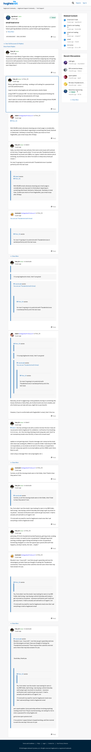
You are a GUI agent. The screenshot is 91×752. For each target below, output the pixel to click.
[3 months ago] (72, 64)
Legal (44, 743)
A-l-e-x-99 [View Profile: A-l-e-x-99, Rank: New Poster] (77, 47)
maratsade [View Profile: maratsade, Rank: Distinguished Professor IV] (18, 213)
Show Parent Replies (9, 46)
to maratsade (27, 261)
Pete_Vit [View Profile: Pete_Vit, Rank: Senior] (12, 51)
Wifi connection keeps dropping (75, 68)
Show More (10, 32)
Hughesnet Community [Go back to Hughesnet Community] (10, 8)
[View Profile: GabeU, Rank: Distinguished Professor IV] (12, 117)
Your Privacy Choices (62, 743)
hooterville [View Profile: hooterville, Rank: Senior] (78, 29)
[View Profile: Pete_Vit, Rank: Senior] (7, 52)
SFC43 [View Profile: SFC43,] (79, 94)
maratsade (18, 284)
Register (78, 3)
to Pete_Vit (25, 79)
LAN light (72, 61)
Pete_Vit (14, 121)
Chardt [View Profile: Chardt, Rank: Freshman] (77, 42)
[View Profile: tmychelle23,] (65, 62)
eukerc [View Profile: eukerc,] (80, 85)
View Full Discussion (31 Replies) (14, 43)
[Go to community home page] (11, 3)
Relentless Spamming (75, 90)
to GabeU (26, 145)
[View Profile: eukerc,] (65, 84)
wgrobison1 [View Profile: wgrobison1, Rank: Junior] (14, 16)
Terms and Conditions (29, 743)
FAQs (38, 743)
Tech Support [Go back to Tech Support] (40, 8)
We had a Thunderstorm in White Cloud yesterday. (77, 83)
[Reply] (53, 37)
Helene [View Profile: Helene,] (80, 71)
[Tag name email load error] (21, 37)
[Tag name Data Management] (11, 37)
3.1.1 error (70, 45)
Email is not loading (73, 25)
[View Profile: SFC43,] (65, 91)
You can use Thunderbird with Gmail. (21, 218)
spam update (73, 76)
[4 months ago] (72, 85)
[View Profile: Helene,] (65, 70)
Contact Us (51, 743)
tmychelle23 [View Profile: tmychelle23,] (81, 64)
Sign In (85, 3)
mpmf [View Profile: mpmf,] (79, 78)
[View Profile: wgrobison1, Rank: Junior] (8, 17)
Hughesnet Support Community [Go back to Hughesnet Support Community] (26, 8)
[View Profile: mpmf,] (65, 77)
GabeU (17, 176)
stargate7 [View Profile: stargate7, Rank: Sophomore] (77, 36)
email (69, 39)
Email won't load (72, 20)
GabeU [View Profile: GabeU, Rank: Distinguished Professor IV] (17, 115)
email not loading (72, 32)
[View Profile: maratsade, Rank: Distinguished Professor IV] (12, 214)
